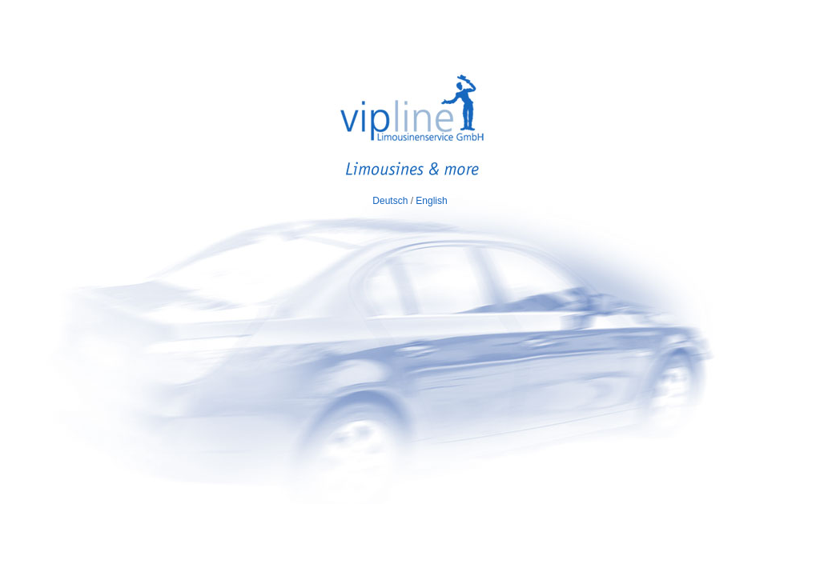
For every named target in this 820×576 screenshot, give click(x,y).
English (431, 200)
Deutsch (390, 200)
